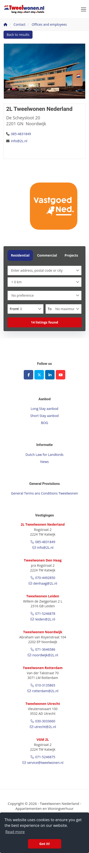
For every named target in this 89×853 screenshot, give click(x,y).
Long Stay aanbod (44, 408)
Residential (20, 255)
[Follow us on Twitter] (39, 374)
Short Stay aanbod (44, 415)
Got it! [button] (44, 843)
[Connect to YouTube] (60, 374)
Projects (71, 255)
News (44, 461)
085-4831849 (21, 134)
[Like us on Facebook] (28, 374)
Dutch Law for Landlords (45, 454)
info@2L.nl (19, 141)
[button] (44, 322)
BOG (44, 422)
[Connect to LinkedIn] (50, 374)
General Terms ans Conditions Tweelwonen (44, 493)
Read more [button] (15, 831)
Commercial (47, 255)
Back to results (18, 34)
